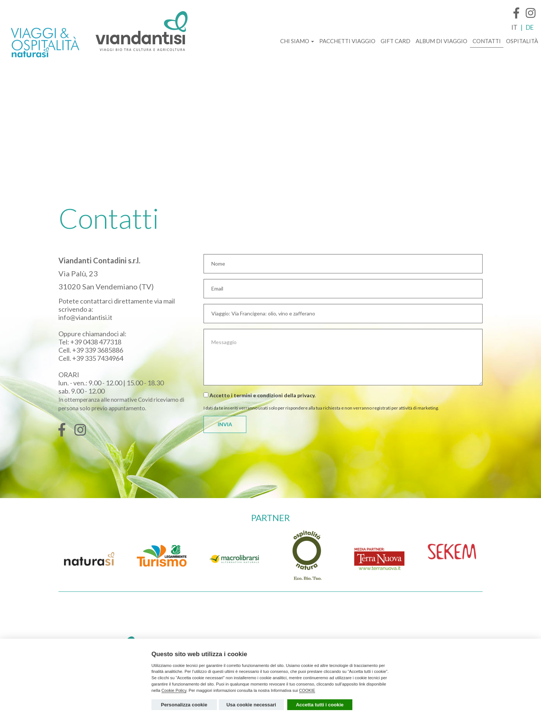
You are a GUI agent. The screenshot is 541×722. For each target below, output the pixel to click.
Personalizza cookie (184, 704)
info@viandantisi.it (85, 317)
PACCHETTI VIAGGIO (347, 41)
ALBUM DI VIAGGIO (441, 41)
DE (530, 27)
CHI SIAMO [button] (297, 41)
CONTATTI (487, 41)
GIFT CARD (395, 41)
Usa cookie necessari (251, 704)
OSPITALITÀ (522, 41)
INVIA (225, 424)
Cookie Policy (173, 690)
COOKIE (307, 690)
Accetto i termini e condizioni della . (260, 395)
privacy (305, 395)
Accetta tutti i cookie (319, 704)
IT (514, 27)
